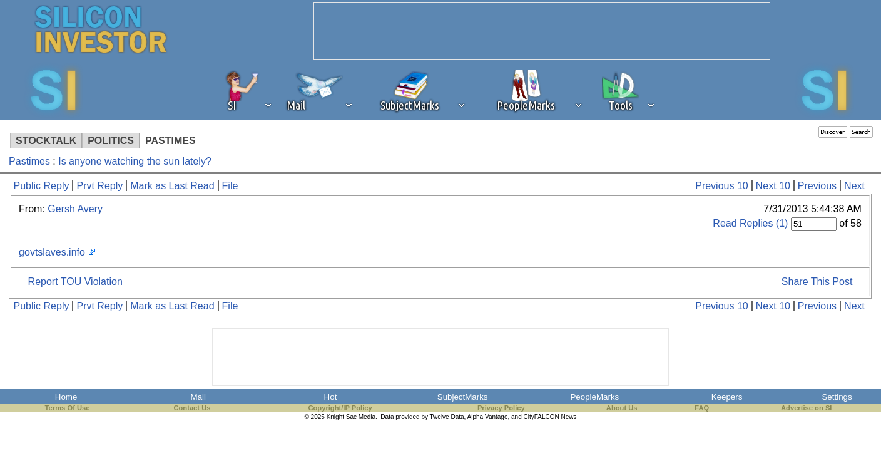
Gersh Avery (75, 209)
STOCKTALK (46, 140)
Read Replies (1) (750, 223)
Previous (817, 185)
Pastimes (29, 161)
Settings (837, 397)
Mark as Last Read (172, 185)
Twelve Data (447, 416)
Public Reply (41, 185)
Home (66, 397)
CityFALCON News (550, 416)
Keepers (727, 397)
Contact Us (191, 408)
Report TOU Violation (75, 281)
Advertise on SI (806, 408)
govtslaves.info (52, 252)
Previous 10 (721, 185)
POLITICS (111, 140)
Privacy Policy (501, 408)
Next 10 (773, 185)
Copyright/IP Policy (340, 408)
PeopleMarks (594, 397)
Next (854, 185)
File (230, 185)
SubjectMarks (462, 397)
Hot (330, 397)
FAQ (702, 408)
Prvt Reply (99, 185)
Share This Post (817, 281)
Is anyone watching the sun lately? (134, 161)
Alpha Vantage (487, 416)
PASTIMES (170, 140)
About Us (622, 408)
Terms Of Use (67, 408)
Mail (198, 397)
